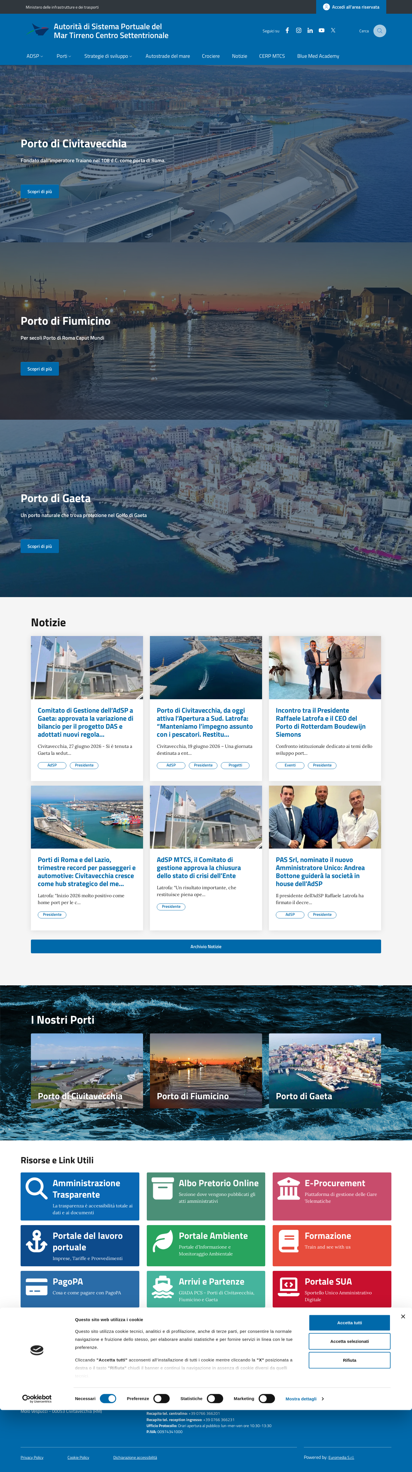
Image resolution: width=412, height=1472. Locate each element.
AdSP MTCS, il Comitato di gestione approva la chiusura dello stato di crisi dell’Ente (199, 867)
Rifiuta (349, 1422)
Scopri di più (39, 191)
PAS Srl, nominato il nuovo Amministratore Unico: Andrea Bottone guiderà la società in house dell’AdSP (320, 871)
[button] (36, 56)
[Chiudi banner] (403, 1378)
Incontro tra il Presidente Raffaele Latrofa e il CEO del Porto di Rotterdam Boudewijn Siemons (321, 722)
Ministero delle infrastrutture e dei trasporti (62, 7)
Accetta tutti (349, 1384)
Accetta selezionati (349, 1403)
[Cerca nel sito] (380, 31)
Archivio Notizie (206, 946)
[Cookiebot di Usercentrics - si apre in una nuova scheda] (37, 1461)
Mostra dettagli (301, 1460)
